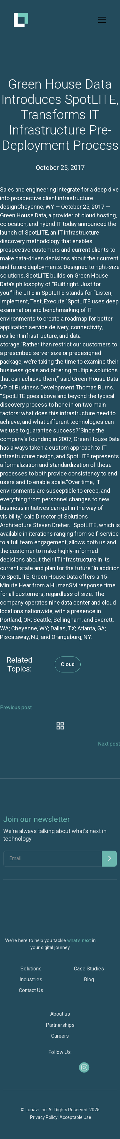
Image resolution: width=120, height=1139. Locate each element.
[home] (21, 19)
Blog (89, 982)
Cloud (68, 664)
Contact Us (31, 993)
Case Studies (89, 971)
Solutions (31, 971)
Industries (31, 982)
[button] (100, 19)
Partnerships (60, 1028)
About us (60, 1016)
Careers (60, 1038)
